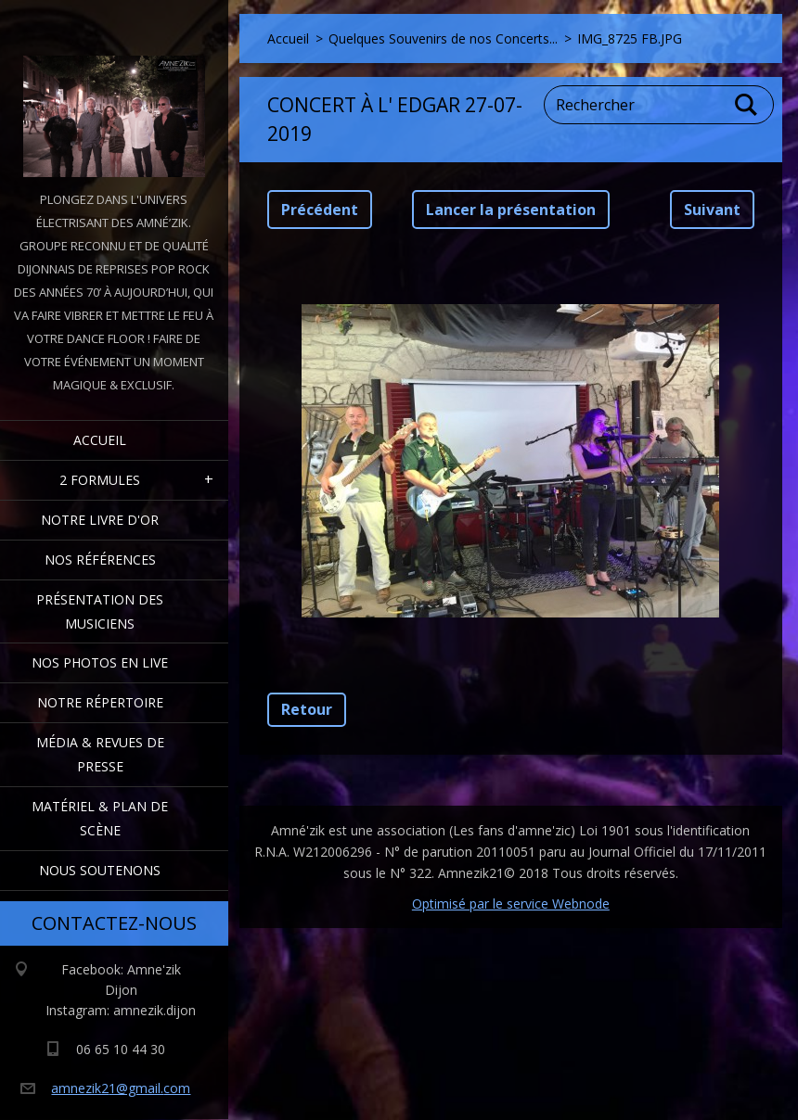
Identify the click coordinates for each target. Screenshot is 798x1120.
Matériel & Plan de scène (100, 818)
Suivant (712, 209)
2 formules (99, 480)
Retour (306, 709)
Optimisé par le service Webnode (511, 903)
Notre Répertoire (100, 702)
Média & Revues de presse (100, 754)
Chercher (747, 105)
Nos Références (100, 559)
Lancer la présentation (511, 209)
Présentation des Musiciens (99, 611)
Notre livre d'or (100, 519)
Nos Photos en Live (100, 662)
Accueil (99, 440)
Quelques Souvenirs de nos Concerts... (443, 38)
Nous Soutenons (100, 870)
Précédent (319, 209)
